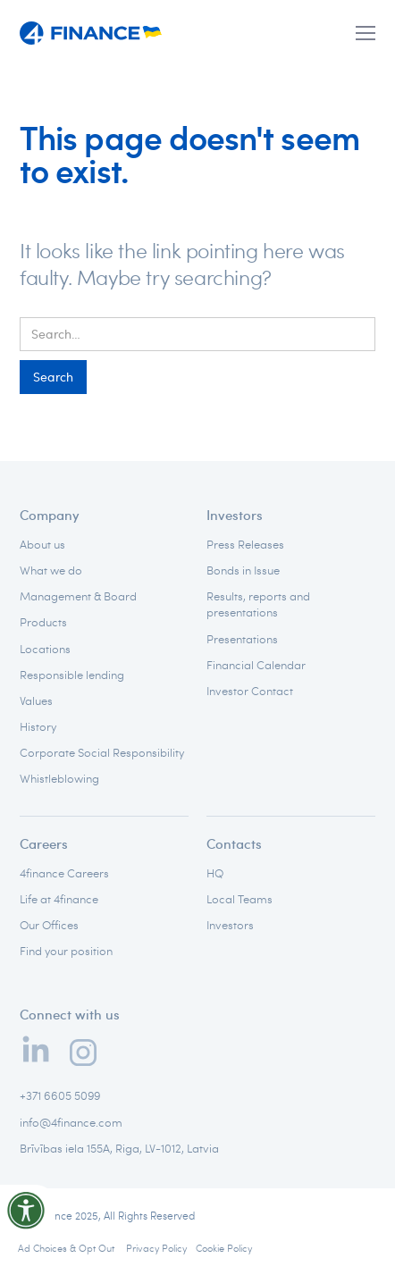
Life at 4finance (59, 899)
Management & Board (78, 596)
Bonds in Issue (243, 570)
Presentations (242, 639)
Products (43, 622)
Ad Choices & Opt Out (67, 1247)
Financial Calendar (256, 665)
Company (50, 515)
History (38, 726)
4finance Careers (64, 873)
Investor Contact (249, 691)
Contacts (234, 843)
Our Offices (49, 925)
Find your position (66, 951)
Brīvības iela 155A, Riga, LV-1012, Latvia (119, 1148)
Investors (234, 515)
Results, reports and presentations (258, 604)
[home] (91, 33)
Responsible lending (72, 675)
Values (36, 700)
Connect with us (70, 1014)
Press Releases (245, 544)
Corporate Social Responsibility (102, 752)
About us (42, 544)
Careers (44, 843)
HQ (214, 873)
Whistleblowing (59, 778)
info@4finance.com (71, 1122)
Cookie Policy (224, 1247)
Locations (45, 649)
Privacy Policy (156, 1247)
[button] (365, 33)
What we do (51, 570)
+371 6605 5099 (60, 1095)
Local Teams (239, 899)
